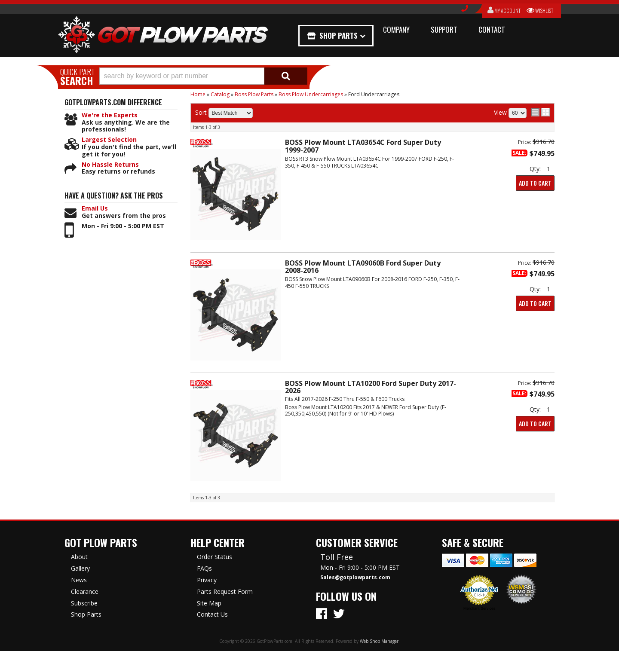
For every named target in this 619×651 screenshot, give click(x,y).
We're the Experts (110, 115)
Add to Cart (535, 182)
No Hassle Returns (110, 164)
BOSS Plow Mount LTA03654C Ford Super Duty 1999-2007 (363, 146)
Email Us (95, 208)
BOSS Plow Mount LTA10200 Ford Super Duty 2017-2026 (370, 387)
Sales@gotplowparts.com (355, 577)
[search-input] (182, 76)
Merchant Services (479, 608)
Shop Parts (339, 35)
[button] (203, 76)
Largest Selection (109, 140)
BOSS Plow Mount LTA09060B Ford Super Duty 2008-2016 (363, 266)
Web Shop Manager (379, 641)
